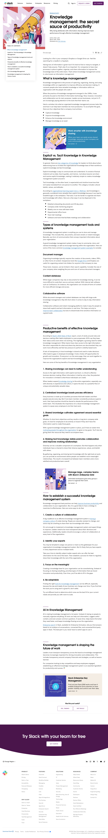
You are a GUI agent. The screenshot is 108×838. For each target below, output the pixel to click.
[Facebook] (94, 762)
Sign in (73, 3)
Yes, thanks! (65, 708)
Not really (80, 708)
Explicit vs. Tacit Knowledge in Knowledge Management (19, 53)
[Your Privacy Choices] (43, 831)
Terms (22, 831)
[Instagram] (90, 762)
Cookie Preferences (30, 831)
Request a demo (84, 3)
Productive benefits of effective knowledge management (20, 63)
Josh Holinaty (62, 41)
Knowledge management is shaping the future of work (19, 75)
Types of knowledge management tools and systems (20, 58)
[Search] (69, 4)
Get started (98, 3)
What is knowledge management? (17, 50)
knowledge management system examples (78, 248)
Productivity (54, 13)
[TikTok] (104, 762)
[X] (97, 762)
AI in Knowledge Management (16, 71)
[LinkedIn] (87, 762)
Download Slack (8, 831)
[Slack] (8, 3)
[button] (9, 761)
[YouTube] (101, 762)
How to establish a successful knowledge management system (19, 67)
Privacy (17, 831)
